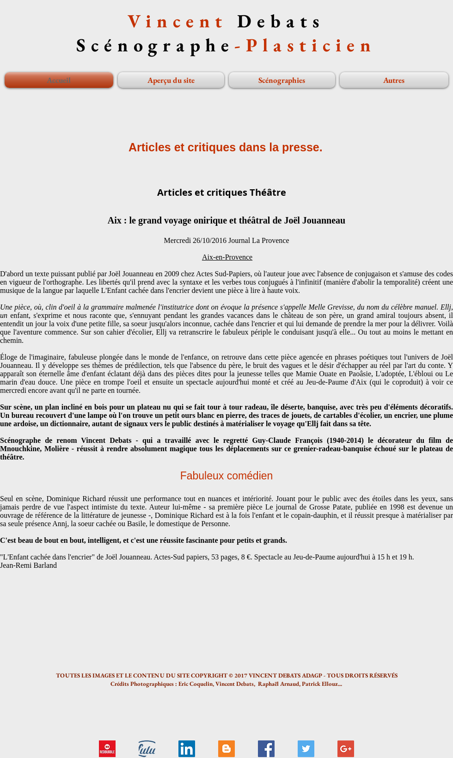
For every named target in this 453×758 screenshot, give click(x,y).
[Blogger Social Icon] (226, 748)
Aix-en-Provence (227, 257)
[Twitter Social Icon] (306, 748)
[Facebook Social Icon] (266, 748)
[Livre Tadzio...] (147, 748)
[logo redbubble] (107, 748)
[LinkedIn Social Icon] (186, 748)
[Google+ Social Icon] (345, 748)
